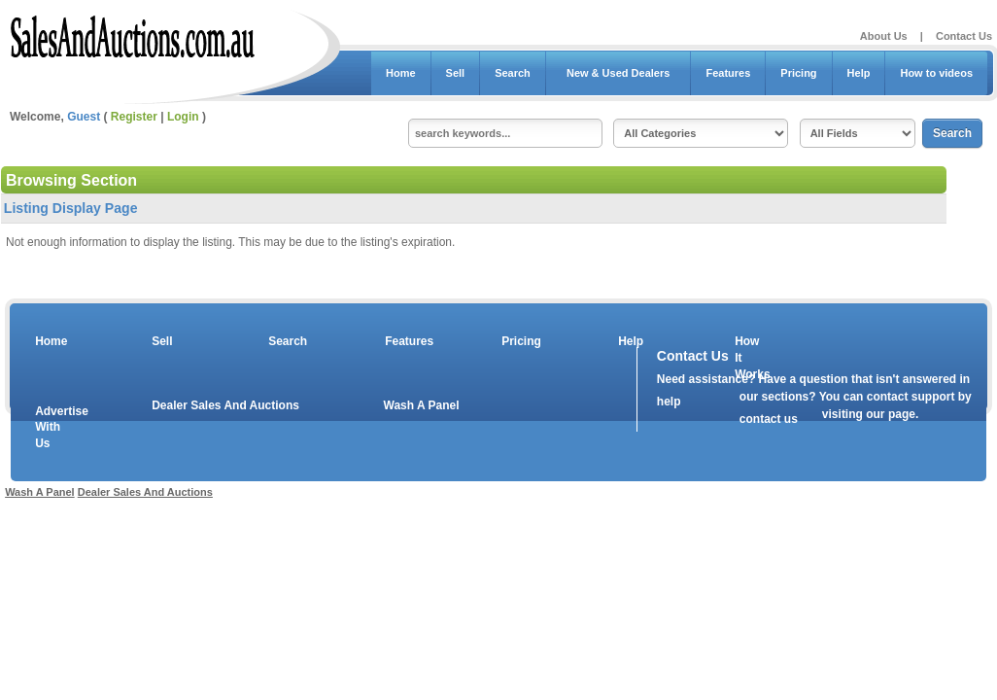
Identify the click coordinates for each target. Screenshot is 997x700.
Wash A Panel (422, 405)
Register (134, 116)
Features (727, 73)
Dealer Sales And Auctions (225, 405)
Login (183, 116)
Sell (455, 73)
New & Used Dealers (618, 73)
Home (401, 73)
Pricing (798, 73)
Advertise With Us (49, 427)
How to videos (936, 73)
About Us (884, 36)
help (669, 401)
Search (513, 73)
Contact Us (964, 36)
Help (859, 73)
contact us (768, 419)
